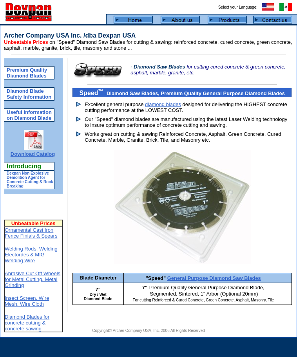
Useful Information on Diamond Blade (29, 115)
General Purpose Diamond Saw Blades (214, 278)
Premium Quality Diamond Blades (27, 73)
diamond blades (163, 104)
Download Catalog (33, 154)
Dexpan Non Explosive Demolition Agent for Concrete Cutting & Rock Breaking (30, 179)
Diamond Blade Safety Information (29, 94)
